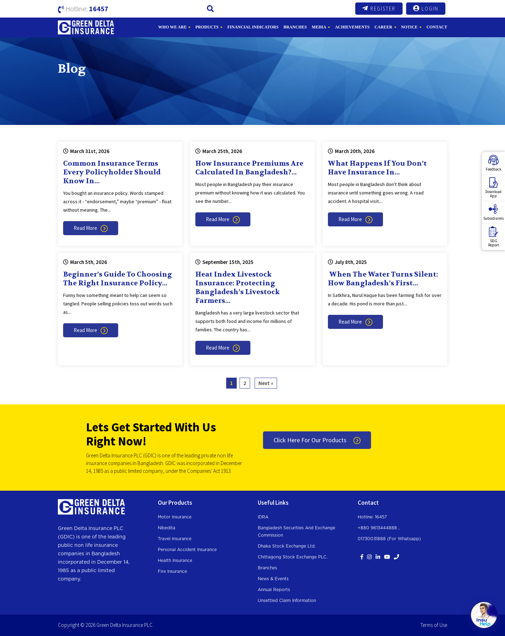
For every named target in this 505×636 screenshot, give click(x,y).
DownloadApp (493, 187)
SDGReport (493, 236)
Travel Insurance (174, 539)
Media (319, 27)
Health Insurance (175, 560)
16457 (98, 8)
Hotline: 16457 (372, 517)
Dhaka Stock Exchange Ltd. (287, 546)
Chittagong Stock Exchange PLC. (293, 557)
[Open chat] (484, 615)
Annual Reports (274, 590)
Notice (409, 27)
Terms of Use (433, 625)
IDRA (263, 517)
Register (379, 8)
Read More (91, 228)
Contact (436, 27)
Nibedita (166, 528)
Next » (265, 383)
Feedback (493, 163)
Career (383, 27)
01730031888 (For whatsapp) (389, 539)
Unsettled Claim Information (287, 600)
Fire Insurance (172, 571)
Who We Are (172, 27)
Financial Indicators (252, 27)
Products (206, 27)
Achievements (352, 27)
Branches (295, 27)
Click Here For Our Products (317, 440)
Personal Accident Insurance (187, 550)
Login (425, 8)
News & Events (273, 579)
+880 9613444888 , (378, 528)
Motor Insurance (174, 517)
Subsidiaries (493, 212)
